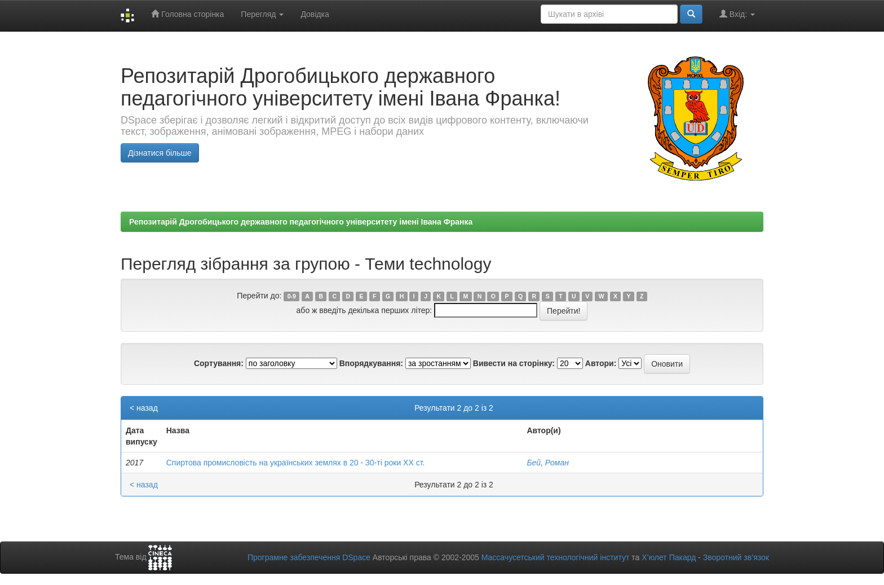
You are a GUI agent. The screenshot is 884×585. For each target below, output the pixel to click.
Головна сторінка (187, 14)
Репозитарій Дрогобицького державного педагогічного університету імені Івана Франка (300, 221)
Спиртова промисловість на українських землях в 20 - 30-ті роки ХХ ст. (295, 462)
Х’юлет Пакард (669, 557)
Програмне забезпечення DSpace (308, 557)
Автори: (601, 363)
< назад (144, 407)
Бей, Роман (548, 462)
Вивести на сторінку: (514, 363)
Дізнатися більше (160, 152)
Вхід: (737, 14)
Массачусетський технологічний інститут (555, 557)
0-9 (292, 296)
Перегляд (262, 14)
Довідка (314, 14)
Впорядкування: (371, 363)
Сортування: (219, 363)
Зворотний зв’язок (736, 557)
